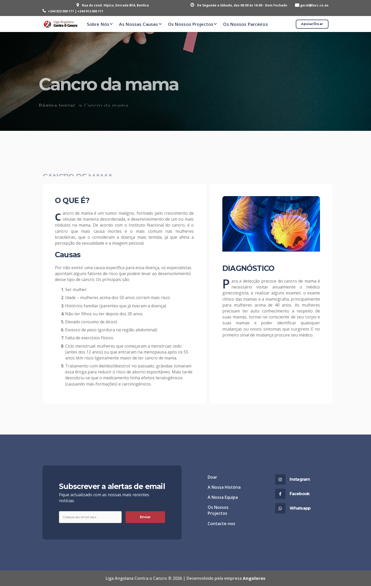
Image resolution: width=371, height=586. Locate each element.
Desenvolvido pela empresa (226, 578)
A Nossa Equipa (223, 497)
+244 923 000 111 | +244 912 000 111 (75, 11)
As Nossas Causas (138, 24)
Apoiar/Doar (312, 24)
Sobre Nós (98, 24)
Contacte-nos (221, 523)
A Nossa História (224, 487)
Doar (212, 477)
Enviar (145, 517)
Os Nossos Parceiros (245, 24)
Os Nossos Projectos (190, 24)
